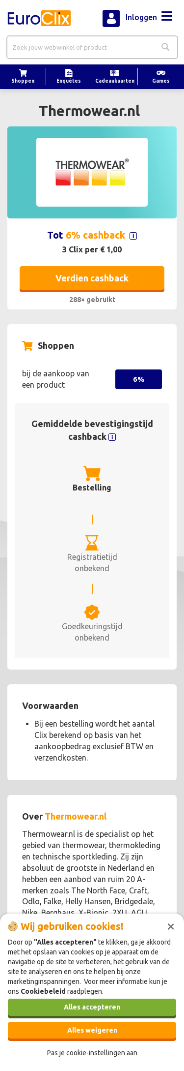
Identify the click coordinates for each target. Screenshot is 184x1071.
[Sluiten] (170, 925)
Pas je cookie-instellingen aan (92, 1053)
